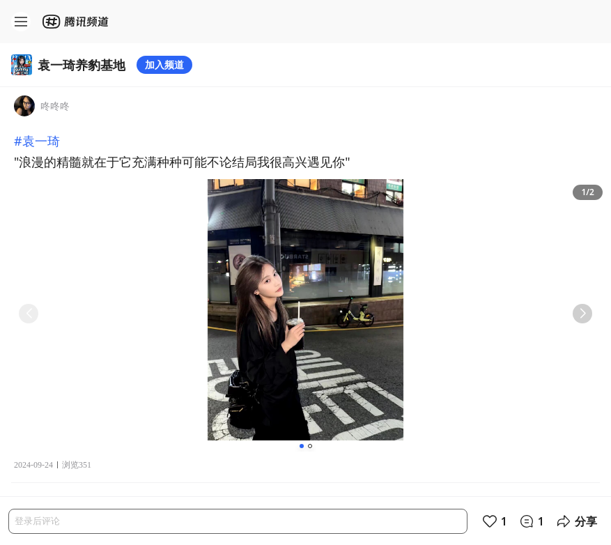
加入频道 (164, 64)
